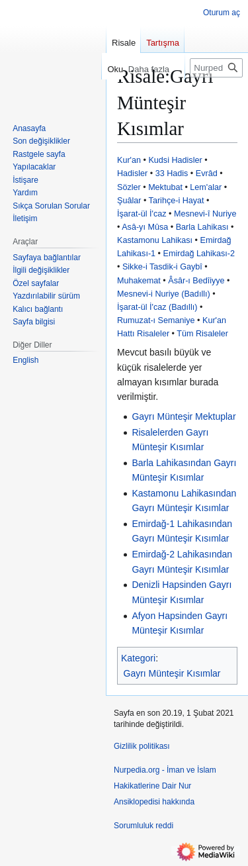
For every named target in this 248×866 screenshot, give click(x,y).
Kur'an (129, 160)
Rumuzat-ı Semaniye (156, 320)
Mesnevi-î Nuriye (205, 213)
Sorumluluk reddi (143, 825)
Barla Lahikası (202, 227)
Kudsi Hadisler (175, 160)
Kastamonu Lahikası (154, 240)
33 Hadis (171, 173)
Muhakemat (139, 280)
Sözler (129, 187)
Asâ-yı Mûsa (145, 227)
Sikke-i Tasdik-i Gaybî (162, 266)
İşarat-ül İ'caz (142, 213)
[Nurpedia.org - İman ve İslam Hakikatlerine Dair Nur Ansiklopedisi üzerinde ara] (216, 67)
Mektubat (165, 187)
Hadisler (132, 173)
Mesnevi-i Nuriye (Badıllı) (163, 294)
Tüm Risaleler (202, 333)
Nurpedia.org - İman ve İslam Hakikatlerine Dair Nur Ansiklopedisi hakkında (165, 785)
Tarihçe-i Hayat (176, 200)
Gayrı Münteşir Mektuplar (183, 416)
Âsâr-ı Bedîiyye (196, 280)
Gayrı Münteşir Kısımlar (172, 673)
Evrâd (207, 173)
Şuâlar (129, 200)
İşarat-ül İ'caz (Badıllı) (157, 307)
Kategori (138, 658)
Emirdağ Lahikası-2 (199, 253)
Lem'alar (206, 187)
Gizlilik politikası (142, 746)
